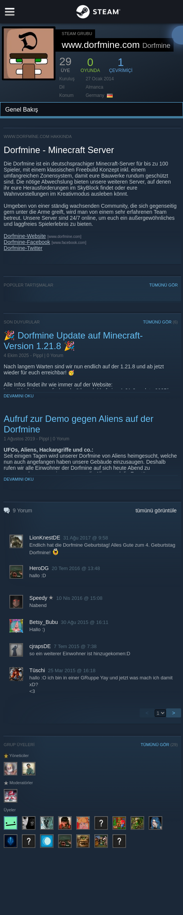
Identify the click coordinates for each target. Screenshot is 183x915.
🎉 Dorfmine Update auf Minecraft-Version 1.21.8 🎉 (73, 340)
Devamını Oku (19, 396)
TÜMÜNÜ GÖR (163, 285)
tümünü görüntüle (156, 510)
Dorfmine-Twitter (23, 248)
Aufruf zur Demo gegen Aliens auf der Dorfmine (79, 424)
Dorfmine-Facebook (27, 242)
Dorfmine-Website (25, 236)
